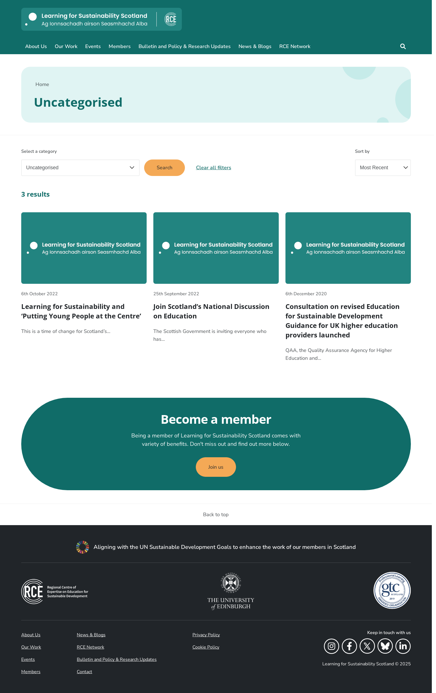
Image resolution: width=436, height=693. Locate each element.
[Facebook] (349, 647)
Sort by (362, 151)
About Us (36, 46)
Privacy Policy (206, 635)
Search (164, 167)
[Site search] (403, 46)
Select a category (39, 151)
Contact (84, 672)
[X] (367, 647)
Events (93, 46)
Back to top (216, 514)
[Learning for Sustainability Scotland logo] (101, 19)
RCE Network (294, 46)
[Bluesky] (385, 647)
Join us (215, 467)
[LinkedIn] (403, 647)
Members (120, 46)
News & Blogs (255, 46)
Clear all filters (213, 167)
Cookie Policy (205, 647)
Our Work (66, 46)
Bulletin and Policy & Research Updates (185, 46)
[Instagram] (331, 647)
